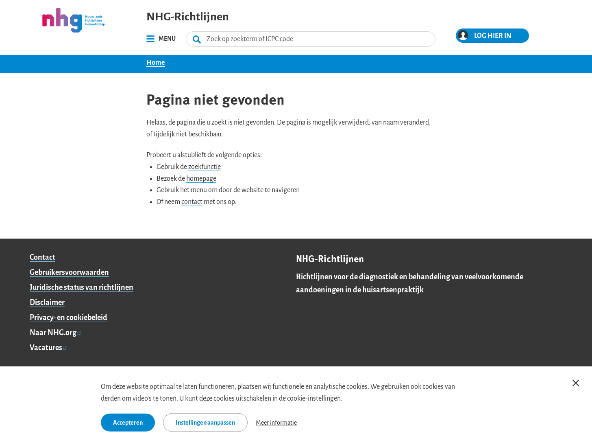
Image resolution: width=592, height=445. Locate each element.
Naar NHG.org (56, 333)
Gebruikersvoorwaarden (69, 272)
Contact (42, 257)
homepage (201, 178)
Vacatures (49, 348)
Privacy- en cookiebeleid (68, 317)
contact (191, 202)
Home (155, 62)
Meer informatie (276, 422)
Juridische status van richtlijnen (81, 287)
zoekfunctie (204, 167)
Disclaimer (47, 302)
